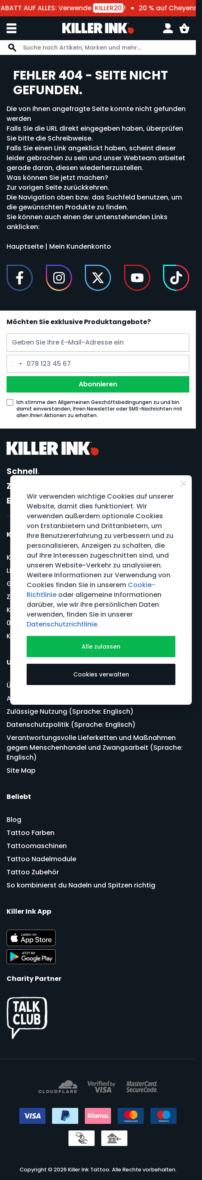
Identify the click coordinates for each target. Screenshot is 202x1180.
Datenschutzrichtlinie (62, 624)
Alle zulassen (101, 646)
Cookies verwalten (101, 674)
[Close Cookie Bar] (183, 483)
